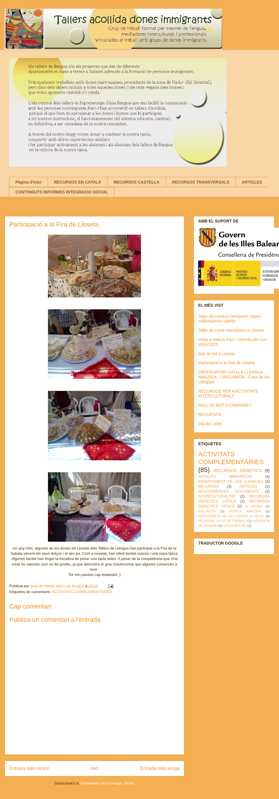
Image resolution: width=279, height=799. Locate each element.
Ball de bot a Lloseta (216, 353)
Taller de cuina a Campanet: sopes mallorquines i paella (229, 319)
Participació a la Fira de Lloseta (226, 362)
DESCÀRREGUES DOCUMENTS (228, 491)
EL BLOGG (254, 506)
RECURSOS (209, 414)
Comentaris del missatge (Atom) (108, 783)
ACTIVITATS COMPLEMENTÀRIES (82, 592)
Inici (95, 768)
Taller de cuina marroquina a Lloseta (231, 330)
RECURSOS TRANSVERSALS (201, 182)
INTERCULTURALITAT (217, 496)
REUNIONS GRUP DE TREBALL (222, 521)
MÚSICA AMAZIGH (245, 511)
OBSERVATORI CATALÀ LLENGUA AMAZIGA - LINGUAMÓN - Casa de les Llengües (234, 377)
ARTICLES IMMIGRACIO (225, 477)
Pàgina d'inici (28, 182)
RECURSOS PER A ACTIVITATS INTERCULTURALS (228, 393)
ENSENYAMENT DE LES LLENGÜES (230, 482)
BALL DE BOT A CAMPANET (224, 405)
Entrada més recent (29, 768)
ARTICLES (252, 182)
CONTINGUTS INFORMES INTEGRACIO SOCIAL (61, 192)
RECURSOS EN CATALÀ (77, 182)
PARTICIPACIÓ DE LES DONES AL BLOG (231, 516)
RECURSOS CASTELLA (137, 182)
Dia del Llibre (210, 423)
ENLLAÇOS (207, 511)
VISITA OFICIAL (235, 525)
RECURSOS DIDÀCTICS (238, 470)
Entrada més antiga (160, 768)
